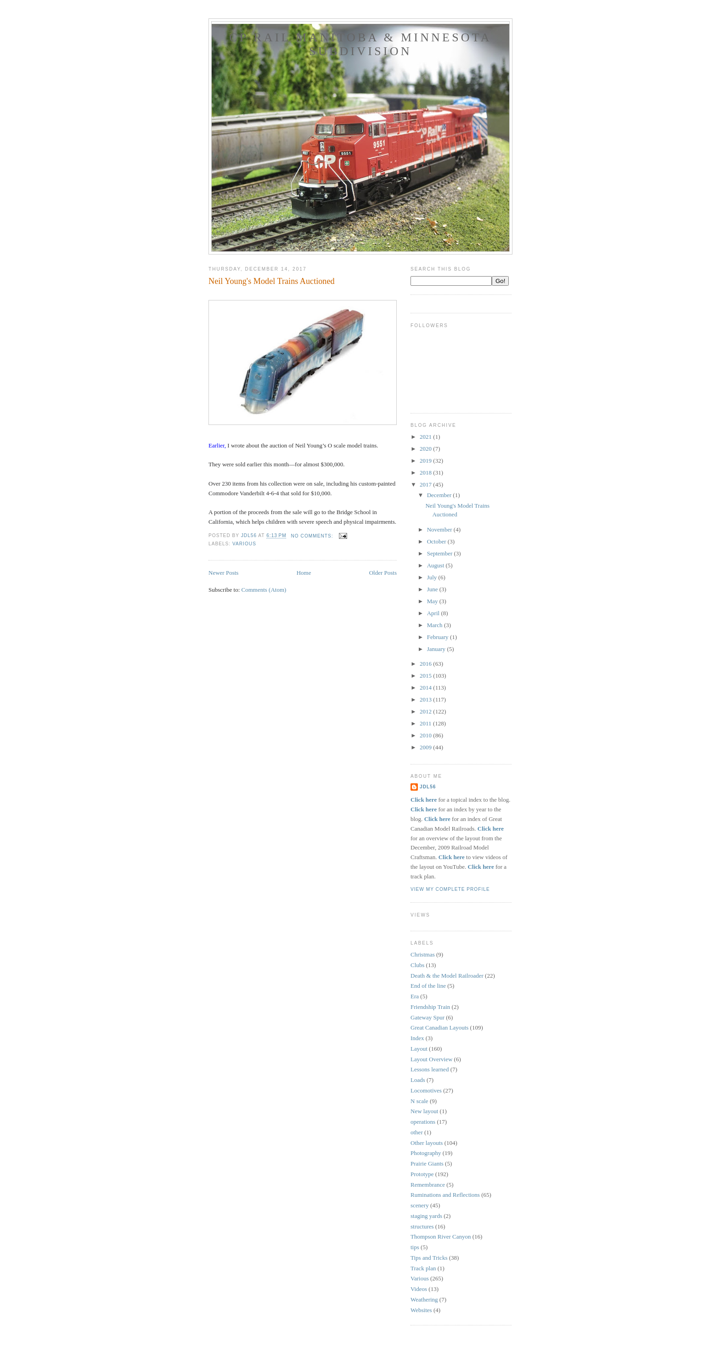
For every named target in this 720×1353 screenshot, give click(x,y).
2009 (426, 747)
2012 (426, 711)
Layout (419, 1048)
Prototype (422, 1174)
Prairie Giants (427, 1163)
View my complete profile (450, 889)
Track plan (423, 1268)
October (437, 541)
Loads (418, 1079)
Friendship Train (430, 1006)
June (433, 589)
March (435, 625)
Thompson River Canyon (441, 1236)
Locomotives (426, 1090)
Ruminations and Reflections (445, 1194)
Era (415, 996)
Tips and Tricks (429, 1257)
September (440, 553)
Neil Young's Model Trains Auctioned (271, 281)
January (437, 648)
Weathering (424, 1299)
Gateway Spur (427, 1017)
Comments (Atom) (264, 589)
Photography (426, 1152)
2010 (426, 735)
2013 (426, 699)
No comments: (313, 535)
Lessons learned (430, 1069)
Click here (424, 799)
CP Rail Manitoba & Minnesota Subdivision (360, 44)
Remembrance (428, 1184)
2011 (426, 723)
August (436, 565)
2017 (426, 484)
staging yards (426, 1215)
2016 (426, 663)
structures (422, 1226)
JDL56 (428, 786)
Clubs (417, 965)
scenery (420, 1205)
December (440, 495)
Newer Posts (223, 572)
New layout (424, 1111)
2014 (426, 687)
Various (244, 543)
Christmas (423, 954)
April (434, 613)
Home (304, 572)
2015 (426, 675)
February (438, 637)
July (433, 577)
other (417, 1132)
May (433, 601)
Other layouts (427, 1142)
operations (423, 1121)
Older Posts (383, 572)
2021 (426, 436)
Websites (421, 1310)
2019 (426, 460)
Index (417, 1038)
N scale (419, 1101)
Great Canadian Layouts (439, 1027)
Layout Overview (431, 1059)
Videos (419, 1288)
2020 (426, 448)
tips (415, 1247)
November (440, 529)
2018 (426, 472)
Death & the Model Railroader (447, 975)
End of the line (428, 985)
